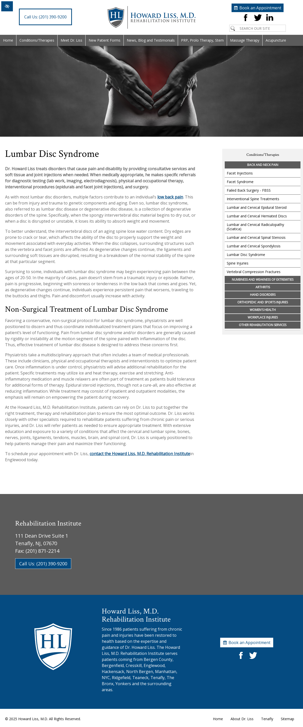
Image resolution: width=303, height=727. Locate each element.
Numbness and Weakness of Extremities (262, 279)
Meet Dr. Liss (71, 40)
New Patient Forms (104, 40)
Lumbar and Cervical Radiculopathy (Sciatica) (255, 226)
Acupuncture (276, 40)
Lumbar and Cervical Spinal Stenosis (256, 237)
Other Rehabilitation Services (262, 325)
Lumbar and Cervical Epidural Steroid (257, 207)
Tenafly (267, 718)
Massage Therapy (244, 40)
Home (8, 40)
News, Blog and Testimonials (151, 40)
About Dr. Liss (242, 718)
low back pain (170, 197)
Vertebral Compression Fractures (254, 271)
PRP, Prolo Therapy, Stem (202, 40)
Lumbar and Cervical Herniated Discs (257, 216)
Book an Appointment (260, 8)
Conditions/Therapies (36, 40)
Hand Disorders (262, 295)
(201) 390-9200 (45, 17)
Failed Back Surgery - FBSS (249, 190)
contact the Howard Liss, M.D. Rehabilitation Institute (140, 453)
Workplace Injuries (263, 317)
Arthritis (263, 287)
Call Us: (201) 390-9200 (43, 564)
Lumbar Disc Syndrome (246, 254)
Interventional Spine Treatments (253, 198)
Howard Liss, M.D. (33, 718)
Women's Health (263, 310)
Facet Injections (240, 173)
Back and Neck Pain (262, 165)
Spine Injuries (237, 263)
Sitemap (287, 718)
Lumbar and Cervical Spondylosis (254, 246)
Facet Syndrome (240, 181)
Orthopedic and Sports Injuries (262, 302)
